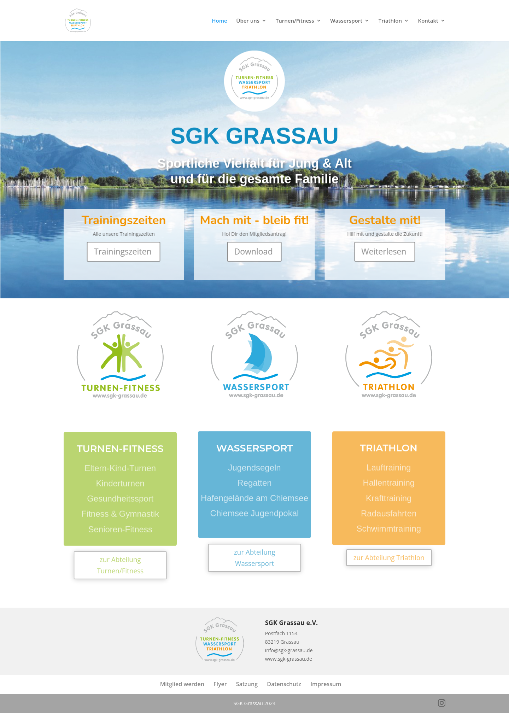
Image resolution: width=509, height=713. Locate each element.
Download (253, 251)
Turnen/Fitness (295, 21)
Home (219, 21)
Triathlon (390, 21)
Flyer (220, 684)
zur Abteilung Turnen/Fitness (120, 565)
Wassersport (346, 21)
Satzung (247, 684)
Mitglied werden (182, 684)
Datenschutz (284, 684)
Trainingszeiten (123, 251)
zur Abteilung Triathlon (388, 557)
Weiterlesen (384, 251)
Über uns (247, 21)
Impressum (325, 684)
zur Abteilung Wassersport (254, 558)
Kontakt (428, 21)
